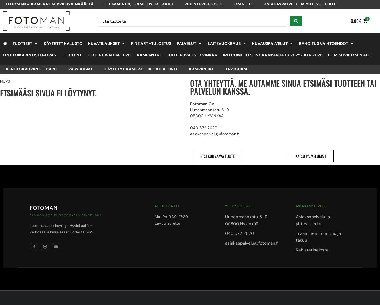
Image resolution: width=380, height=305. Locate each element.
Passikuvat (80, 69)
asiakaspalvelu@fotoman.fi (251, 243)
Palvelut (189, 43)
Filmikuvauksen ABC (349, 55)
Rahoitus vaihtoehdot (326, 43)
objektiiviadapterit (109, 55)
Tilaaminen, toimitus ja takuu (139, 4)
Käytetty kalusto (63, 43)
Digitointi (72, 55)
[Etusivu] (5, 43)
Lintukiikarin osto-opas (29, 55)
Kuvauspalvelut (272, 43)
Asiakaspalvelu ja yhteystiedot (300, 4)
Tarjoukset (238, 69)
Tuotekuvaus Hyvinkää (192, 55)
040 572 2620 (239, 233)
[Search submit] (296, 21)
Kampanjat (149, 55)
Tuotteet (25, 43)
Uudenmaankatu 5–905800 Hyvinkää (246, 220)
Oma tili (243, 4)
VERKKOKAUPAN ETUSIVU (31, 69)
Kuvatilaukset (106, 43)
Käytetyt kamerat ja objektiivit (141, 69)
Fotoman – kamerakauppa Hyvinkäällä (50, 4)
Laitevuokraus (227, 43)
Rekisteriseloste (204, 4)
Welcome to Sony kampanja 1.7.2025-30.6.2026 (272, 55)
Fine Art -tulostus (151, 43)
